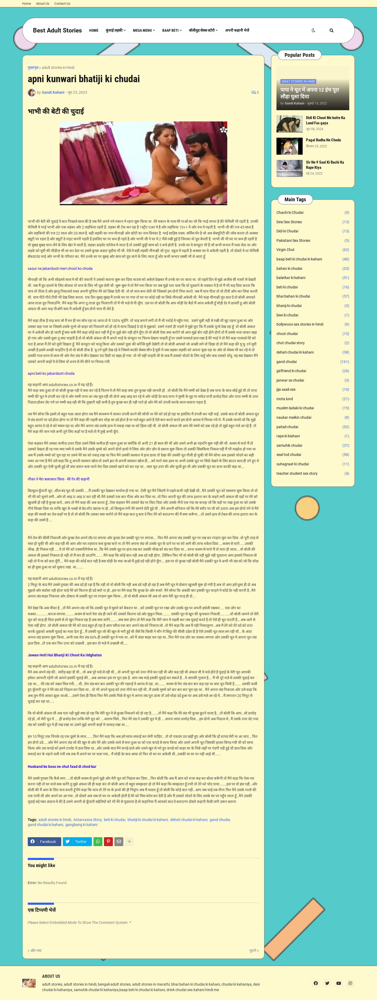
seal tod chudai (312, 454)
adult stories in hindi (58, 67)
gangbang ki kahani (81, 824)
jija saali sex (312, 389)
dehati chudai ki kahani (188, 820)
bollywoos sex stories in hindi (312, 324)
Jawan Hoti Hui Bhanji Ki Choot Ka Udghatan (65, 655)
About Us (42, 3)
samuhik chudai (312, 445)
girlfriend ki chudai (312, 371)
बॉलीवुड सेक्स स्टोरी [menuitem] (202, 30)
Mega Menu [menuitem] (142, 30)
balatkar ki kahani (312, 278)
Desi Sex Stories (312, 222)
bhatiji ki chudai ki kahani (147, 820)
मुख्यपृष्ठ (33, 67)
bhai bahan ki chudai (312, 296)
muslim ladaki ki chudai (312, 408)
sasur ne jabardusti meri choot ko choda (60, 268)
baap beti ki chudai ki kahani (312, 259)
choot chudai (312, 334)
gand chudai (220, 820)
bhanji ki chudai (312, 306)
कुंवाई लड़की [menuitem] (114, 30)
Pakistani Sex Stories (312, 240)
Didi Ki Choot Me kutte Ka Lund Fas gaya (325, 120)
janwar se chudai (312, 380)
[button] (313, 30)
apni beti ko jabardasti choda (51, 373)
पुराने (253, 950)
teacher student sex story (312, 473)
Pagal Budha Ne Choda (323, 140)
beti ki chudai (114, 820)
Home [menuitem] (93, 30)
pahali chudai (312, 427)
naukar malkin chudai (312, 417)
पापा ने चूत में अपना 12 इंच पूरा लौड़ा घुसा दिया (309, 93)
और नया (36, 950)
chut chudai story (312, 343)
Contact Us (62, 3)
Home (26, 3)
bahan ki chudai (312, 268)
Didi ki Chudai (312, 231)
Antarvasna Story (87, 820)
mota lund (312, 399)
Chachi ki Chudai (312, 212)
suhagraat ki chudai (312, 464)
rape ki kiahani (312, 436)
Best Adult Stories (57, 30)
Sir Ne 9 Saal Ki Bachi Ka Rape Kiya (325, 165)
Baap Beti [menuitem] (170, 30)
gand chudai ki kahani (45, 824)
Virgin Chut (312, 250)
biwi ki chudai (312, 315)
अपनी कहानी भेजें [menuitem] (237, 30)
